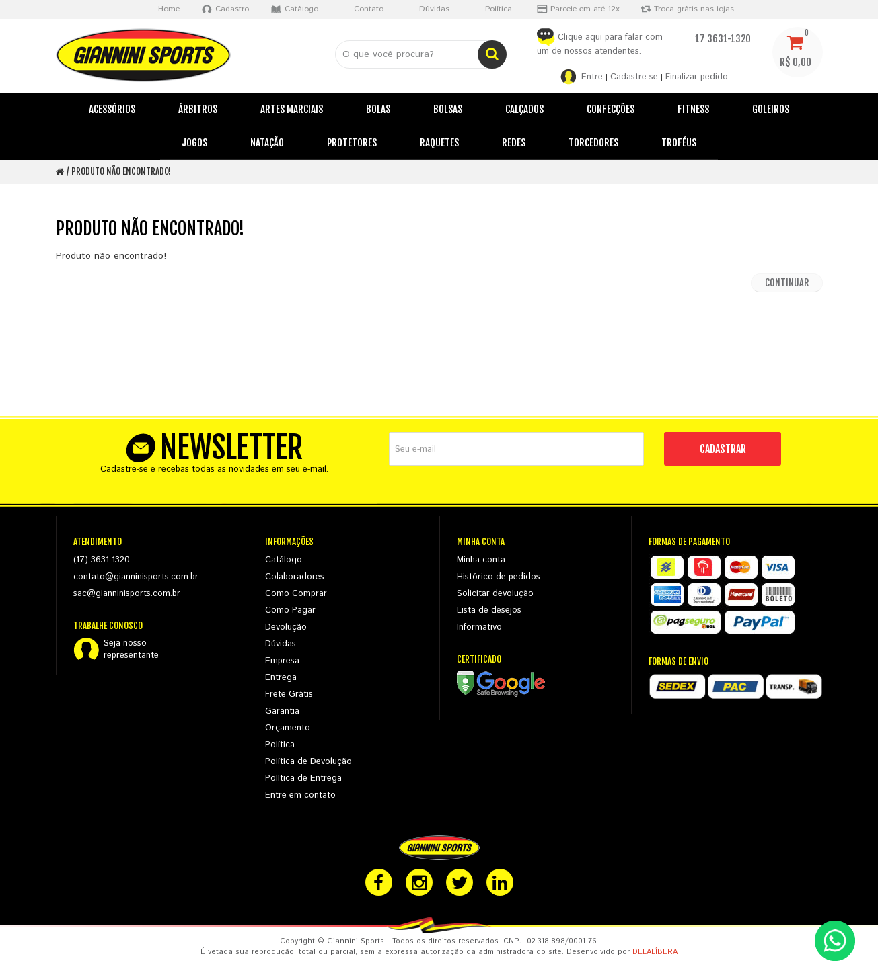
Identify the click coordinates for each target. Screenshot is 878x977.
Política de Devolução (308, 761)
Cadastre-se (634, 77)
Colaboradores (294, 576)
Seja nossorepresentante (131, 650)
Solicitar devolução (495, 593)
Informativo (479, 627)
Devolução (286, 627)
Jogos (194, 142)
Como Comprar (296, 593)
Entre (592, 77)
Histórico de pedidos (498, 576)
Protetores (352, 142)
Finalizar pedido (696, 77)
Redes (513, 142)
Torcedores (593, 142)
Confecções (610, 109)
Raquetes (439, 142)
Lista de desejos (489, 610)
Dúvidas (280, 644)
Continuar (787, 282)
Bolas (378, 109)
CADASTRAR (723, 449)
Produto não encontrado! (121, 171)
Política (280, 744)
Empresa (282, 660)
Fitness (693, 109)
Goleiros (770, 109)
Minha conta (481, 560)
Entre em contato (300, 795)
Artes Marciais (291, 109)
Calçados (524, 109)
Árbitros (197, 109)
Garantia (282, 711)
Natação (267, 142)
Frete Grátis (289, 694)
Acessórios (112, 109)
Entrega (281, 677)
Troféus (678, 142)
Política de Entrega (303, 778)
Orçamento (287, 728)
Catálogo (283, 560)
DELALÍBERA (655, 952)
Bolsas (447, 109)
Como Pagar (290, 610)
